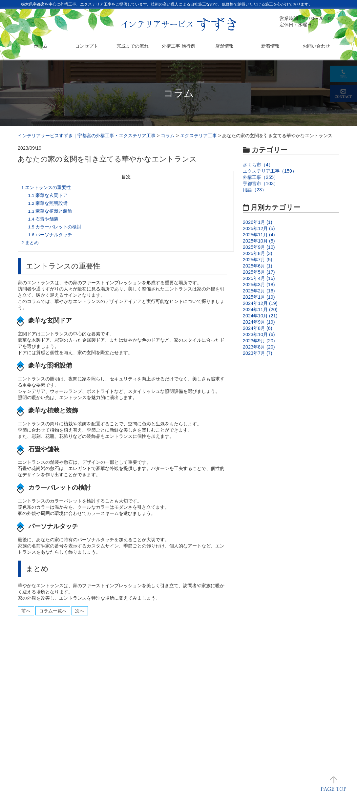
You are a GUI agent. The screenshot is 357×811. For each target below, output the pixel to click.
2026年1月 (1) (257, 222)
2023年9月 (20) (259, 340)
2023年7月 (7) (257, 353)
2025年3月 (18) (259, 284)
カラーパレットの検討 (55, 226)
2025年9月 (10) (259, 247)
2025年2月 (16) (259, 290)
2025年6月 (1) (257, 265)
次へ (79, 610)
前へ (26, 610)
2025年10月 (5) (259, 241)
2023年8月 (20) (259, 347)
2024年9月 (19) (259, 322)
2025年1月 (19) (259, 297)
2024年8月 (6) (257, 328)
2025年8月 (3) (257, 253)
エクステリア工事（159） (270, 171)
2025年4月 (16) (259, 278)
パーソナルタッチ (50, 234)
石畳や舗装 (43, 219)
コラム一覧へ (53, 610)
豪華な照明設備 (48, 203)
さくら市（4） (258, 164)
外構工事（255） (260, 177)
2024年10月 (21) (260, 315)
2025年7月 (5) (257, 259)
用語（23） (254, 189)
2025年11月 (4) (259, 234)
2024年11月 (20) (260, 309)
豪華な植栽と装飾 (50, 211)
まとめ (30, 242)
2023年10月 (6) (259, 334)
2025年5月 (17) (259, 272)
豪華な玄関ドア (48, 195)
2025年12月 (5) (259, 228)
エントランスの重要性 (46, 187)
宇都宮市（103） (260, 183)
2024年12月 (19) (260, 303)
